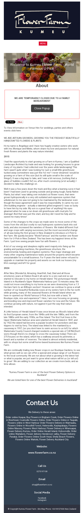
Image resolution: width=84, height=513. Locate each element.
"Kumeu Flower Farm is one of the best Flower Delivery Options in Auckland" (42, 373)
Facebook (42, 498)
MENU (43, 43)
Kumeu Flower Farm (27, 509)
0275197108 (42, 471)
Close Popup (42, 108)
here (18, 130)
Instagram (42, 500)
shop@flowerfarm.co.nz (42, 485)
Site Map (41, 509)
